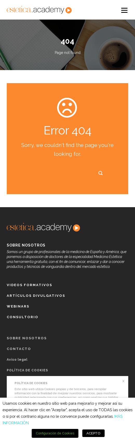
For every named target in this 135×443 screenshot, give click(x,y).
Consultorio (22, 317)
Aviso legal (17, 359)
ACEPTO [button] (93, 433)
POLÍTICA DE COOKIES (27, 370)
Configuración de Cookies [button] (55, 433)
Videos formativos (29, 285)
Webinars (18, 306)
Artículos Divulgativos (36, 296)
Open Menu (124, 10)
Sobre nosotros (27, 338)
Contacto (19, 349)
